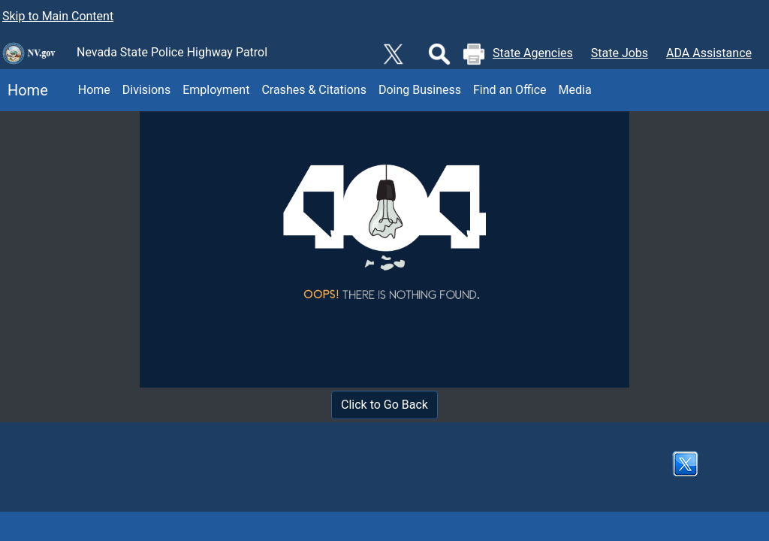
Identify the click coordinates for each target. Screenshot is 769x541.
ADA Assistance (709, 53)
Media (575, 90)
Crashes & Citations (313, 90)
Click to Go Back (384, 404)
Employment (215, 90)
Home (24, 90)
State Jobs (619, 53)
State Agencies (533, 53)
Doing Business (419, 90)
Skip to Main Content (57, 16)
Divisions (146, 90)
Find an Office (510, 90)
